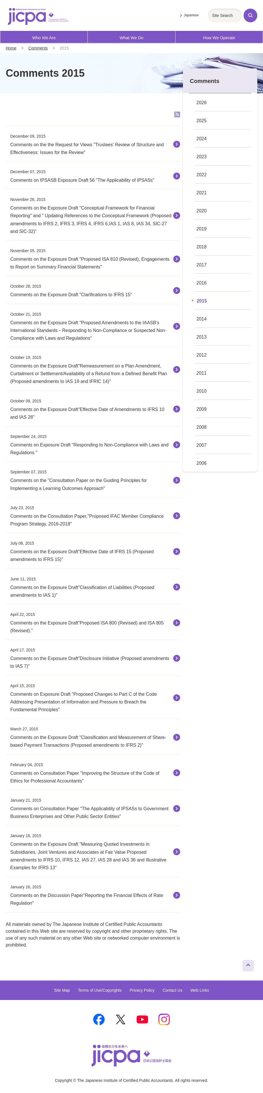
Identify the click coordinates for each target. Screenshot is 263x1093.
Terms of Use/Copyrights (99, 990)
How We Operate (219, 37)
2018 (201, 246)
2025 (201, 120)
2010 (201, 391)
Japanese (191, 15)
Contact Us (172, 990)
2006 (201, 463)
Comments (38, 48)
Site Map (62, 990)
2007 (201, 445)
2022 (201, 174)
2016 (201, 282)
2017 (201, 264)
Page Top (245, 964)
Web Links (199, 990)
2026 (201, 102)
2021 (201, 192)
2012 (201, 355)
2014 (201, 319)
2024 (201, 138)
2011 (201, 373)
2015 (202, 301)
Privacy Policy (142, 990)
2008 (201, 427)
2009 (201, 409)
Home (11, 48)
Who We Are (43, 37)
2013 (201, 337)
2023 (201, 156)
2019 (201, 228)
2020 (201, 210)
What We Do (131, 37)
